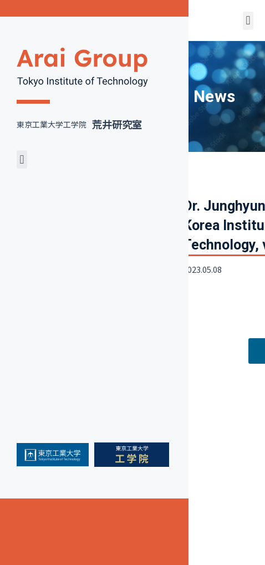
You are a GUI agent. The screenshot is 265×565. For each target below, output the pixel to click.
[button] (22, 159)
